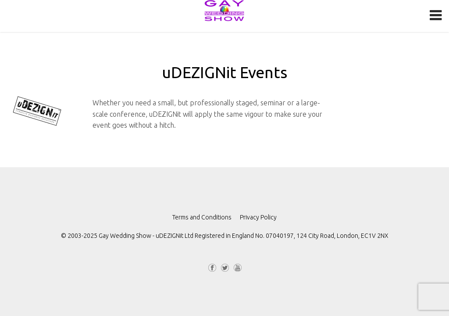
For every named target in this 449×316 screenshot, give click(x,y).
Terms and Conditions (202, 217)
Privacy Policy (258, 217)
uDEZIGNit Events (224, 72)
